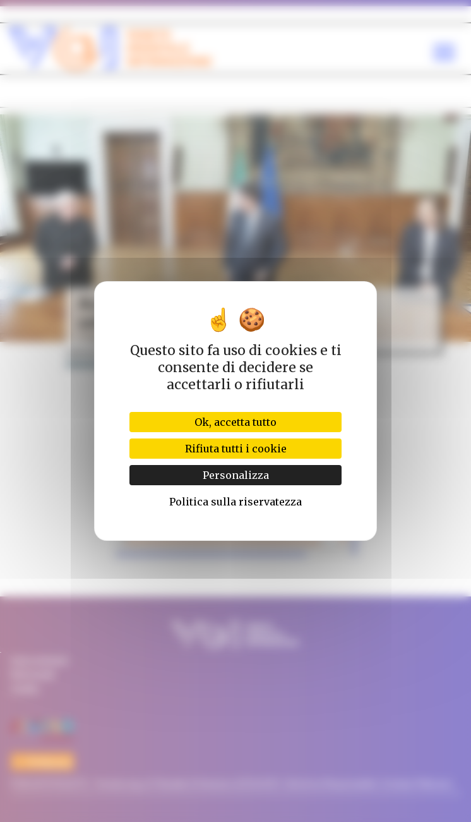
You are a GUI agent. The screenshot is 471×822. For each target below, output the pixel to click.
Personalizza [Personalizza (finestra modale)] (236, 475)
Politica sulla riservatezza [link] (235, 501)
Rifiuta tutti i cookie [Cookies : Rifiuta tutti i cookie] (236, 448)
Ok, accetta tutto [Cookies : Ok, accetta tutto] (235, 422)
